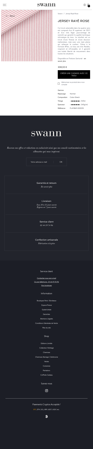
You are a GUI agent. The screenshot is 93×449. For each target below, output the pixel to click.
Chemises (46, 352)
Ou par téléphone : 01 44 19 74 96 (46, 282)
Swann (60, 14)
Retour (10, 16)
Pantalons (46, 370)
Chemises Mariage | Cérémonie (46, 357)
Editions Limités (46, 343)
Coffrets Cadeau (46, 375)
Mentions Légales (46, 319)
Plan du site (46, 328)
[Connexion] (84, 5)
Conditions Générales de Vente (46, 323)
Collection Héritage (46, 348)
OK (61, 162)
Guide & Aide (46, 310)
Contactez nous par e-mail (46, 278)
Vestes (46, 361)
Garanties (46, 314)
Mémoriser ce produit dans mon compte (73, 83)
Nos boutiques (46, 285)
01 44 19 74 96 (46, 225)
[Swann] (46, 4)
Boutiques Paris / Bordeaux (46, 301)
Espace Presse (46, 305)
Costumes (46, 366)
